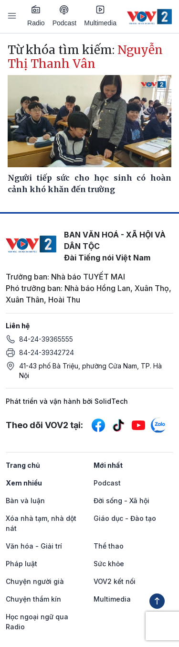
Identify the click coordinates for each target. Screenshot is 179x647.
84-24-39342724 (46, 352)
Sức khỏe (109, 564)
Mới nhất (108, 465)
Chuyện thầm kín (33, 599)
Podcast (65, 16)
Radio (36, 16)
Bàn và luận (25, 500)
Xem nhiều (24, 483)
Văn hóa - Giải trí (34, 546)
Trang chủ (23, 465)
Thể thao (109, 546)
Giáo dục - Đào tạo (125, 518)
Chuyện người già (35, 581)
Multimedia (100, 16)
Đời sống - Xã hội (121, 500)
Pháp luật (21, 564)
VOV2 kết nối (115, 581)
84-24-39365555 (46, 339)
